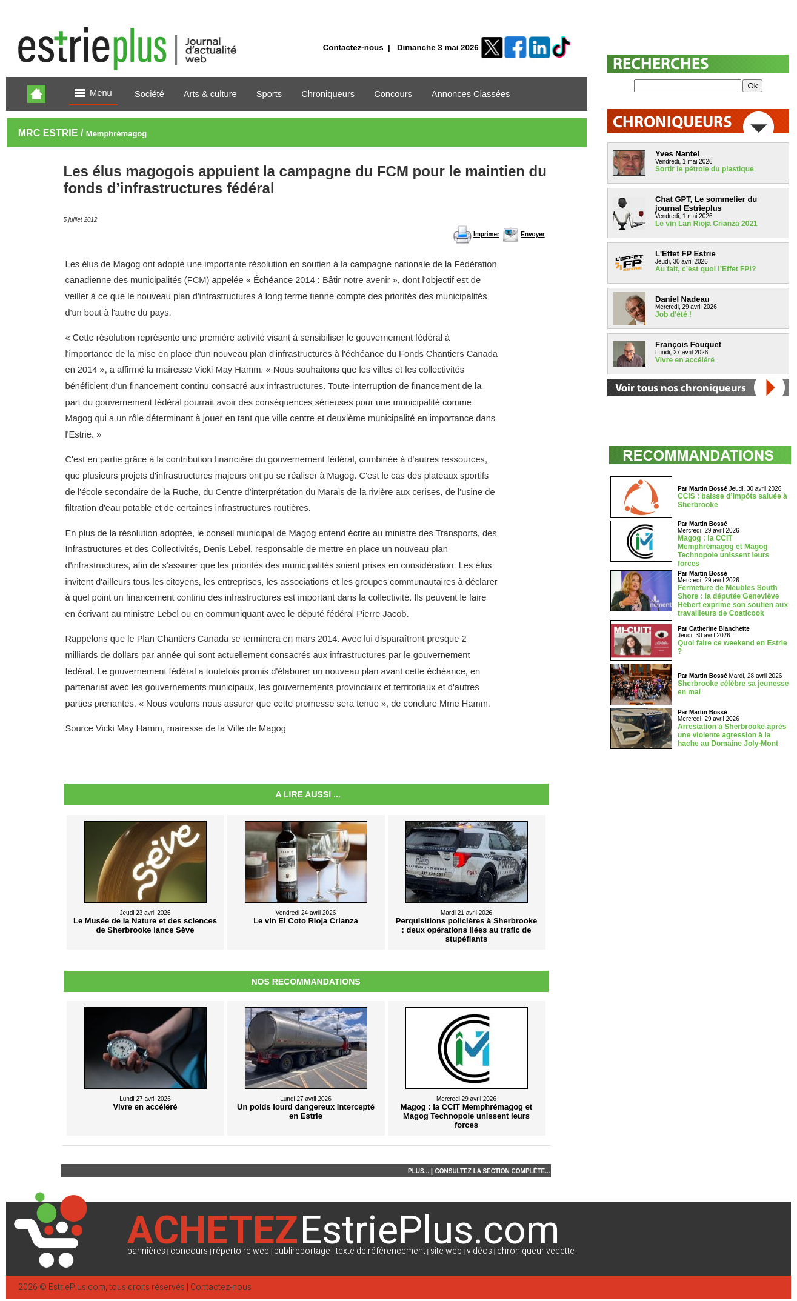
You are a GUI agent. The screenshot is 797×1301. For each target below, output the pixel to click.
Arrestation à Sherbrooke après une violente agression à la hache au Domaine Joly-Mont (732, 735)
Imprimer (486, 234)
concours (189, 1251)
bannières (146, 1251)
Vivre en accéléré (685, 360)
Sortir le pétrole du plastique (704, 169)
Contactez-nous (353, 47)
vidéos (479, 1251)
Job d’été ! (673, 314)
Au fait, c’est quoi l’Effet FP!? (705, 269)
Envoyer (532, 234)
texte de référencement (380, 1251)
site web (446, 1251)
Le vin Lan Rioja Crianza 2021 (706, 223)
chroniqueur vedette (536, 1251)
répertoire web (241, 1251)
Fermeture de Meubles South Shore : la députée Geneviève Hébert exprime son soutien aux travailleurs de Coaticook (733, 600)
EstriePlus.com (76, 1287)
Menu (93, 93)
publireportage (302, 1251)
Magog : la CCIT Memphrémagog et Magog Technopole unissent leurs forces (723, 551)
